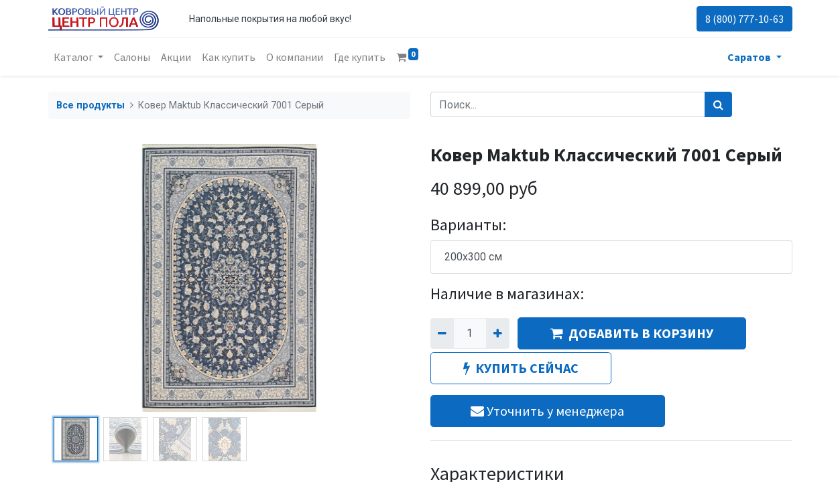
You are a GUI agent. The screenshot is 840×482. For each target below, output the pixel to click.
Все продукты (90, 105)
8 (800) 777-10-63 (744, 18)
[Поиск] (718, 104)
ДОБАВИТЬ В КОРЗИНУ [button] (631, 333)
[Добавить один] (497, 333)
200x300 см (473, 256)
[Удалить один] (442, 333)
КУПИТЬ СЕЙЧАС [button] (521, 367)
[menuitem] (132, 57)
